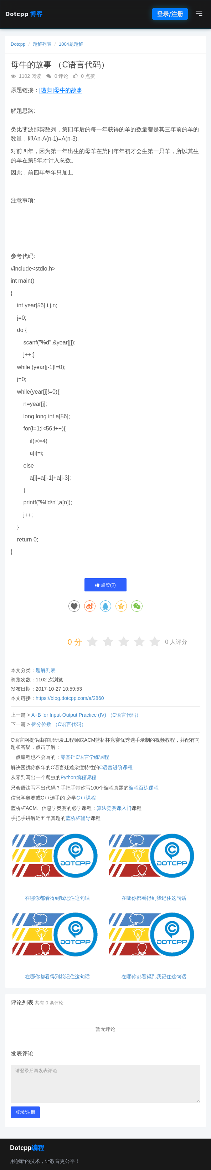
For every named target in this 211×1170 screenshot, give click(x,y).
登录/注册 (170, 13)
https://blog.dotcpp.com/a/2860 (70, 698)
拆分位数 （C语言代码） (58, 724)
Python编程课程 (78, 777)
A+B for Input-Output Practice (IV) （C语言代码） (86, 715)
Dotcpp (23, 13)
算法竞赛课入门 (114, 808)
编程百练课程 (144, 788)
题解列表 (42, 44)
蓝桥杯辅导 (78, 818)
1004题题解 (71, 44)
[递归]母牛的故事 (60, 90)
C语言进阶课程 (116, 767)
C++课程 (86, 798)
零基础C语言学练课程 (85, 757)
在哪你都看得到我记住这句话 (57, 898)
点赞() (105, 584)
